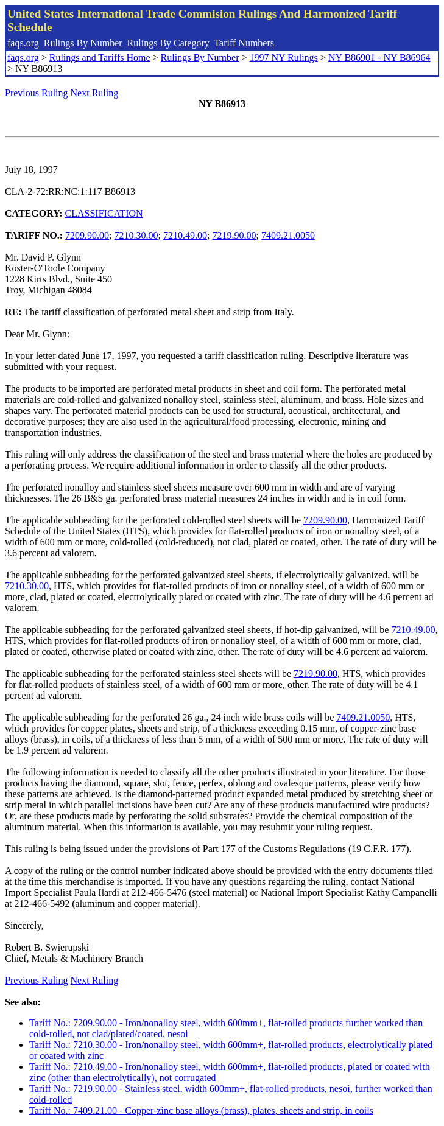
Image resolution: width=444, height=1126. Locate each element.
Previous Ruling (36, 93)
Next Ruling (95, 93)
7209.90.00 (87, 235)
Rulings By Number (83, 43)
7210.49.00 (185, 235)
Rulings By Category (168, 43)
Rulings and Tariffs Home (99, 57)
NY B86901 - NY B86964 (379, 57)
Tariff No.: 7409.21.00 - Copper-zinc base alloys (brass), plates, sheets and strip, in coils (201, 1110)
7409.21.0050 (288, 235)
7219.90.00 (234, 235)
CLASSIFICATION (104, 213)
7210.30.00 (136, 235)
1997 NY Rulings (284, 57)
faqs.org (23, 43)
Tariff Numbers (244, 43)
